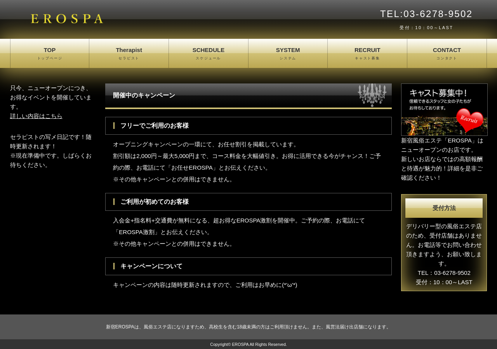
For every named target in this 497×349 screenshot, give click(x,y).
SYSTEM (288, 54)
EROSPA (240, 344)
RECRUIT (367, 54)
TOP (49, 54)
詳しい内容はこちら (36, 116)
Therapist (129, 54)
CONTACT (447, 54)
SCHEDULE (208, 54)
